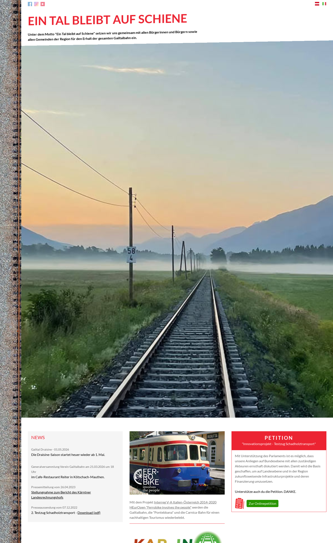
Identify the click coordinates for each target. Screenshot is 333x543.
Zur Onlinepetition (262, 503)
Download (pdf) (89, 512)
